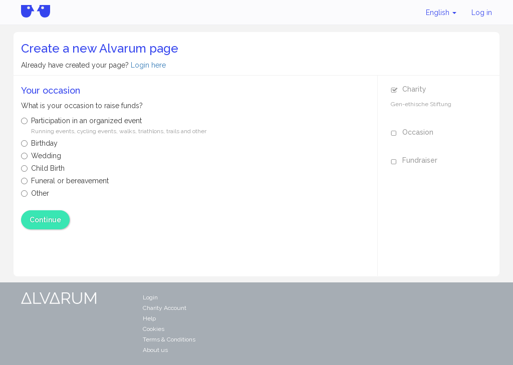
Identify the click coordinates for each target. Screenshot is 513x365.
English (441, 13)
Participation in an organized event (113, 126)
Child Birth (43, 168)
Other (35, 193)
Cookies (153, 328)
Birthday (39, 143)
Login (150, 297)
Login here (148, 65)
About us (155, 349)
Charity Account (164, 307)
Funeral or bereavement (65, 181)
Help (149, 318)
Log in (481, 13)
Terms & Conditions (169, 339)
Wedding (41, 156)
